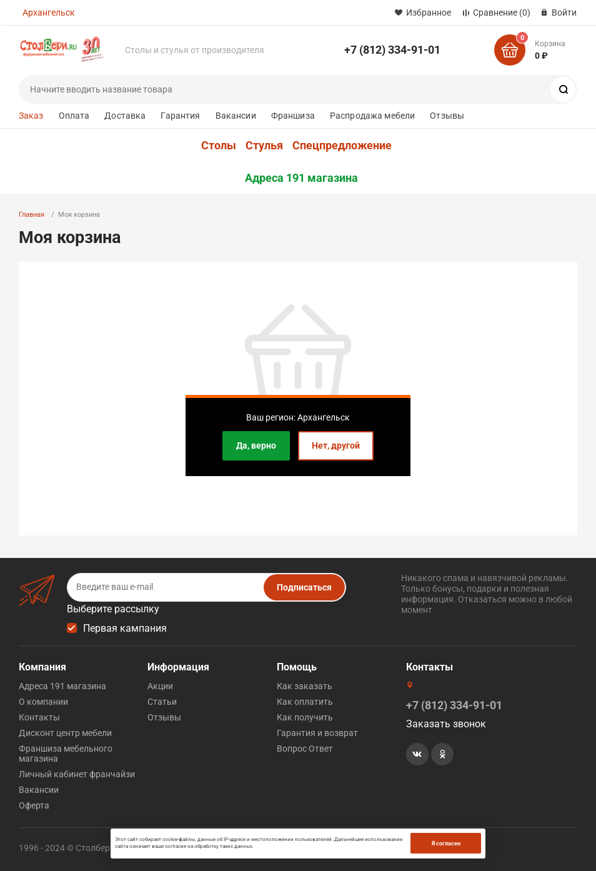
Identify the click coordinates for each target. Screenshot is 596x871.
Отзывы (447, 116)
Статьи (162, 702)
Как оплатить (305, 702)
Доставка (125, 116)
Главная (31, 215)
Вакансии (236, 116)
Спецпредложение (342, 145)
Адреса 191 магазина (301, 178)
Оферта (34, 805)
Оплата (74, 116)
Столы (218, 145)
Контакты (39, 717)
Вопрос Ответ (305, 749)
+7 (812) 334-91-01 (392, 49)
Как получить (305, 717)
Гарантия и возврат (317, 733)
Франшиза (293, 116)
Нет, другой (336, 445)
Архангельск (48, 12)
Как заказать (304, 686)
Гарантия (180, 116)
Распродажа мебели (372, 116)
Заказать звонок (446, 724)
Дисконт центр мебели (65, 733)
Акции (160, 686)
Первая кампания (125, 628)
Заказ (31, 116)
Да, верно (256, 445)
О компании (43, 702)
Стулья (264, 145)
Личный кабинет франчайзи (77, 774)
